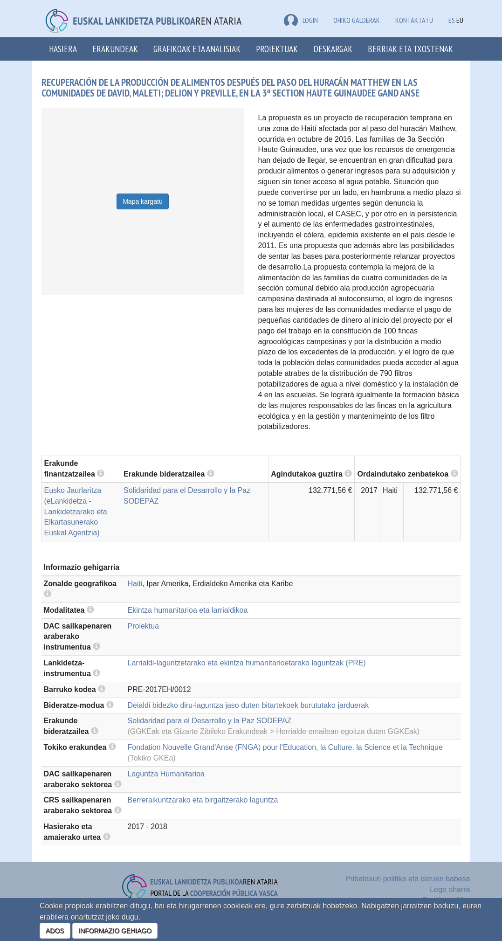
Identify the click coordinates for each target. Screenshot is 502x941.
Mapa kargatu (143, 201)
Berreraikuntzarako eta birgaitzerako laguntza (203, 800)
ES (451, 20)
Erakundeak (115, 49)
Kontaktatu (414, 20)
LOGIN (301, 20)
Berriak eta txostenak (410, 49)
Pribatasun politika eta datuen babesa (407, 879)
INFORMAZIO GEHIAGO (114, 930)
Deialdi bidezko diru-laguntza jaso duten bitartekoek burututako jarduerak (248, 705)
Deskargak (332, 49)
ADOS (55, 930)
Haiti (135, 584)
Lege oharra (450, 889)
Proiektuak (277, 49)
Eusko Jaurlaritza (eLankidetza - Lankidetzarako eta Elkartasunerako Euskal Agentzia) (75, 511)
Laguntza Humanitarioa (166, 774)
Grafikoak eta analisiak (197, 49)
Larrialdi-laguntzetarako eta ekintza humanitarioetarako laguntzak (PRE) (247, 663)
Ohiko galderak (356, 20)
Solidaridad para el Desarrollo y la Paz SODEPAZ (210, 721)
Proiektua (143, 626)
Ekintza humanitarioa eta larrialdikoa (188, 610)
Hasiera (63, 49)
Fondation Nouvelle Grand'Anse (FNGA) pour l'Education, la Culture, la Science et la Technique (285, 747)
